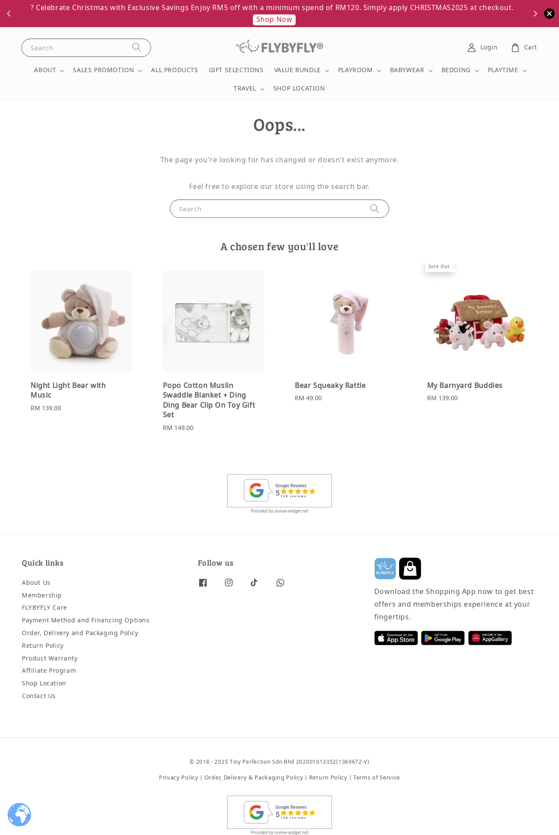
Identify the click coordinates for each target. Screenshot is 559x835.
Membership (42, 595)
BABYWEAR (407, 70)
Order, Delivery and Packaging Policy (80, 633)
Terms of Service (376, 777)
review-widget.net (291, 511)
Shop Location (44, 683)
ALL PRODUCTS (174, 70)
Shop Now (274, 19)
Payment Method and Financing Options (86, 620)
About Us (36, 583)
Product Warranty (50, 658)
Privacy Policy (179, 777)
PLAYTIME (503, 70)
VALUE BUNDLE (297, 70)
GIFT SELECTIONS (236, 70)
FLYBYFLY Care (44, 607)
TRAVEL (245, 89)
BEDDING (456, 70)
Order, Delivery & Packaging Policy (254, 777)
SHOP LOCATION (299, 88)
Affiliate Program (49, 670)
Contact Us (39, 696)
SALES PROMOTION (103, 70)
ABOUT (45, 70)
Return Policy (43, 645)
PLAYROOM (355, 70)
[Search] (137, 47)
